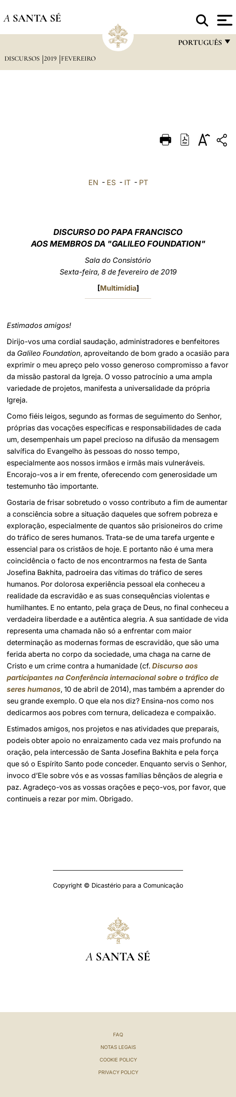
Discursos (22, 58)
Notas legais (118, 1047)
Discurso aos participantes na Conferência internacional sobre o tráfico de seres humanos (113, 677)
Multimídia (118, 287)
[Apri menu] (223, 20)
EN (93, 182)
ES (111, 182)
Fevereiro (78, 58)
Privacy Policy (118, 1072)
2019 (51, 58)
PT (143, 182)
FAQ (118, 1034)
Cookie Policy (118, 1060)
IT (127, 182)
